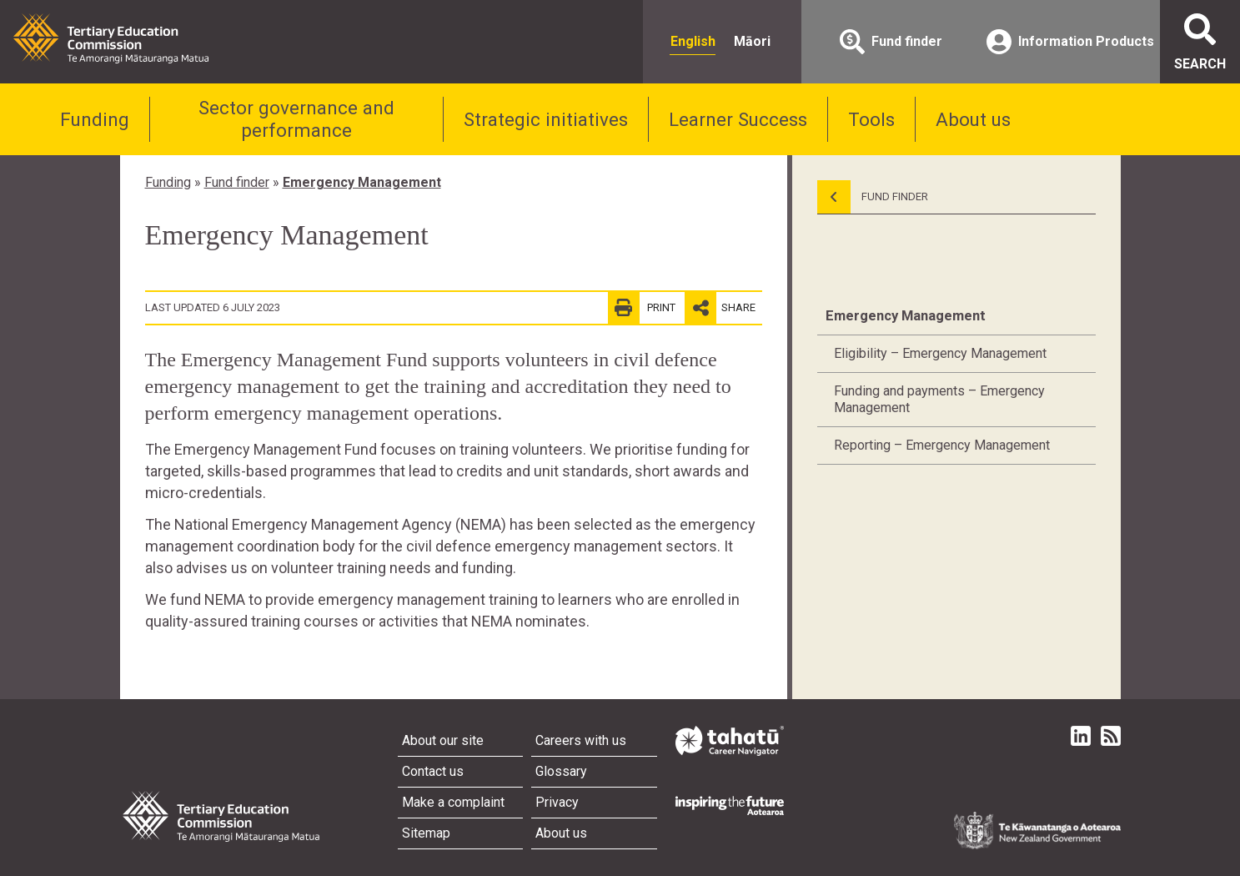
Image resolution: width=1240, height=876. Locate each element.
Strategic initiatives (546, 119)
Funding (94, 119)
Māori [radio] (752, 41)
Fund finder (236, 182)
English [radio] (692, 41)
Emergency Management (362, 182)
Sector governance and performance (296, 119)
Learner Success (738, 119)
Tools (871, 119)
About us (973, 119)
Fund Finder (872, 197)
